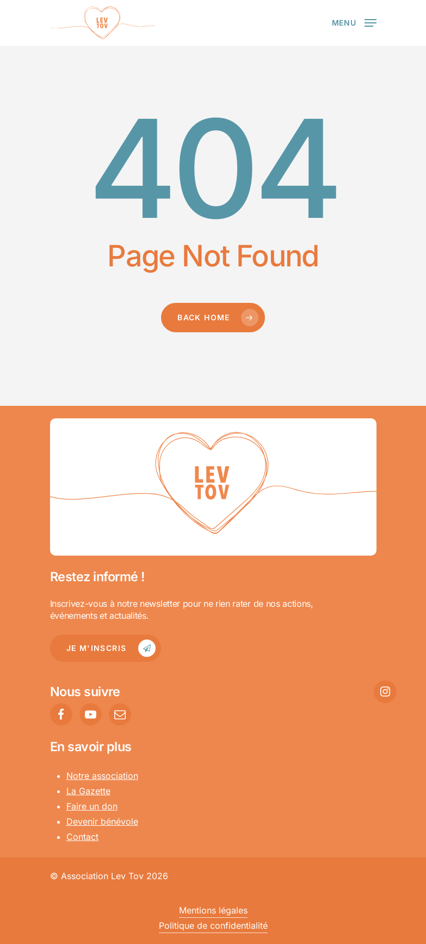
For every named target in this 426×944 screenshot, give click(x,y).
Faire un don (92, 806)
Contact (82, 836)
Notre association (102, 775)
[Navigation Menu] (354, 22)
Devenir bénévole (102, 821)
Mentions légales (213, 910)
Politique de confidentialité (213, 925)
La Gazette (88, 790)
